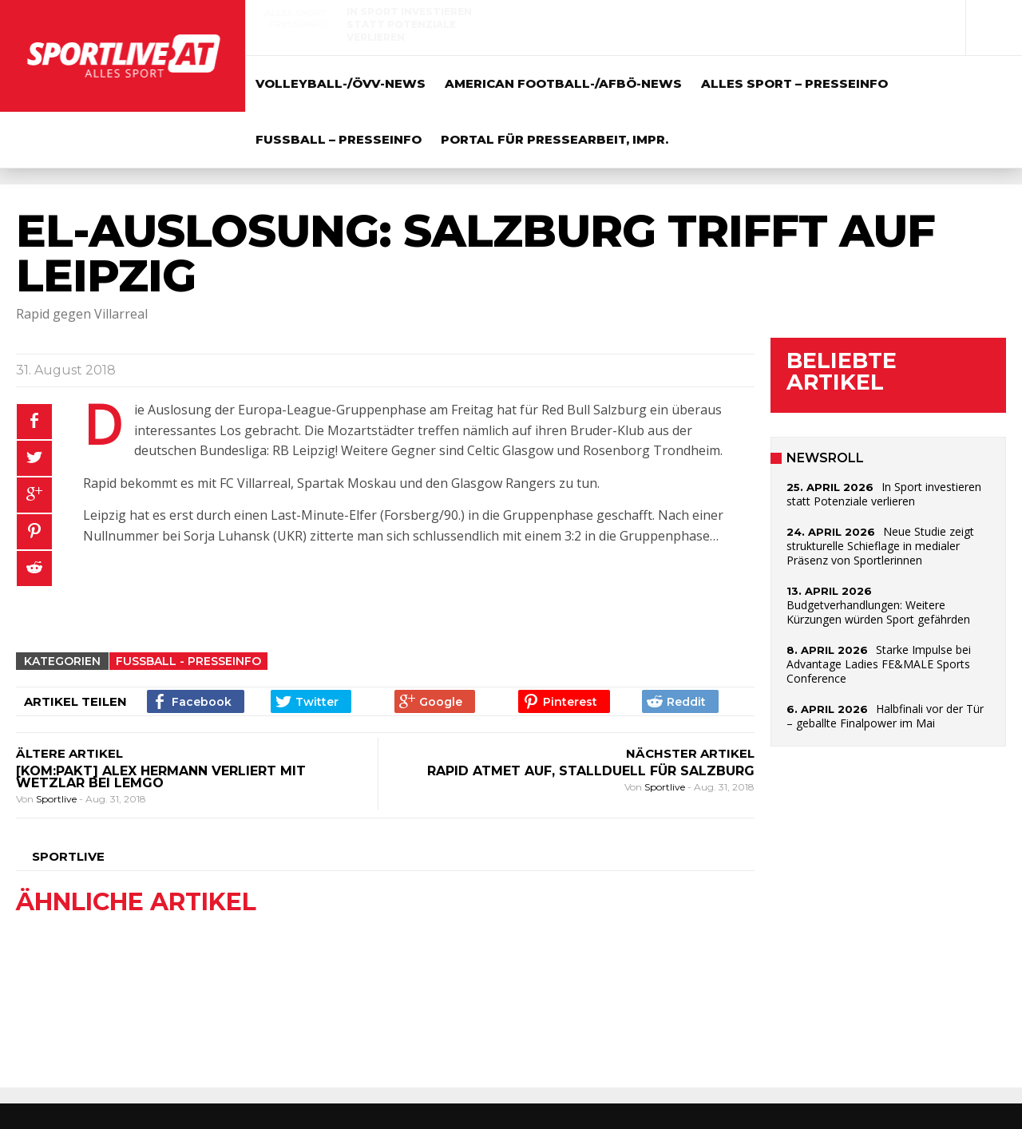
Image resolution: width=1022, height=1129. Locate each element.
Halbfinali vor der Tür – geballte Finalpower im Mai (885, 716)
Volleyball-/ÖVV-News (341, 83)
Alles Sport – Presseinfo (794, 83)
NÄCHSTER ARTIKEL (690, 753)
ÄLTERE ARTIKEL (69, 753)
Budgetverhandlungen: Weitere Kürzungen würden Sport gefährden (878, 612)
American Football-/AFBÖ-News (563, 83)
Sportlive (57, 799)
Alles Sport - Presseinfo (297, 18)
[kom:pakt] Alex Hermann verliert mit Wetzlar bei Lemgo (161, 776)
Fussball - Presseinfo (188, 661)
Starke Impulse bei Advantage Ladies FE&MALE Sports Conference (878, 664)
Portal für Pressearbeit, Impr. (554, 139)
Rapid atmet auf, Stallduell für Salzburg (591, 770)
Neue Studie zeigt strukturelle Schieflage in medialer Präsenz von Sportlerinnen (777, 31)
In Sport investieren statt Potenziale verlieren (409, 24)
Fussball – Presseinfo (339, 139)
